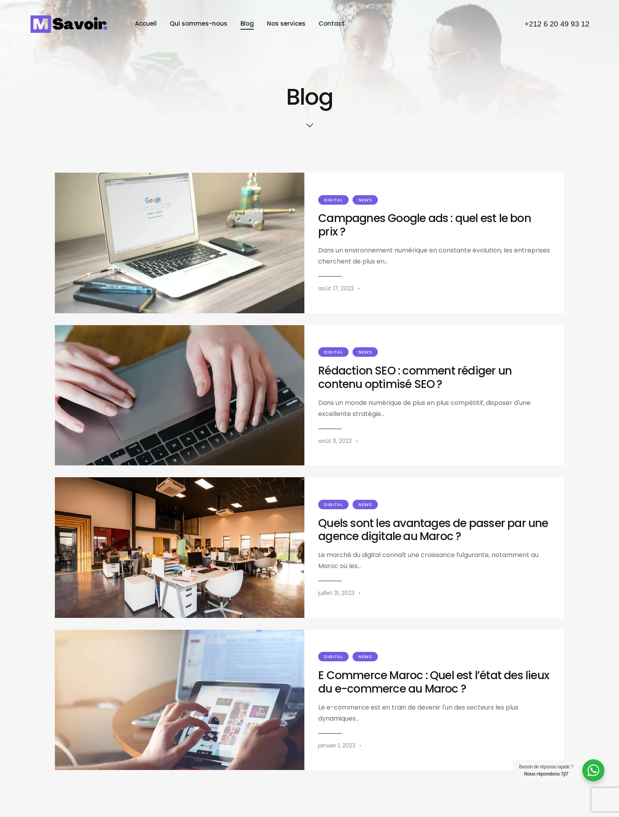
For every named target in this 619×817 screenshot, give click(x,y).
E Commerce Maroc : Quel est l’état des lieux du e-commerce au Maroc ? (433, 682)
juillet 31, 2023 (336, 593)
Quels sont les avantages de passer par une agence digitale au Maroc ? (433, 530)
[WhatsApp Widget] (593, 770)
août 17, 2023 (336, 288)
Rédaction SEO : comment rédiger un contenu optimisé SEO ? (415, 377)
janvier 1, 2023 (336, 745)
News (365, 200)
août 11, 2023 (335, 441)
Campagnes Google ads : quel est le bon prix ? (424, 225)
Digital (333, 200)
